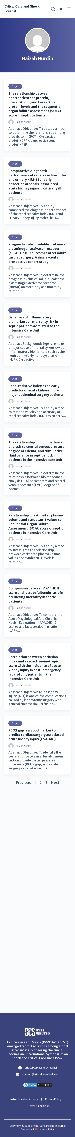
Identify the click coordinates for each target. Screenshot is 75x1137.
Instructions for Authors (24, 1099)
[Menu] (69, 9)
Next (55, 782)
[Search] (53, 9)
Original (15, 86)
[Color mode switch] (61, 9)
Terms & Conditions (39, 1105)
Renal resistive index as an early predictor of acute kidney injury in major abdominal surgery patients (35, 390)
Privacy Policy (53, 1099)
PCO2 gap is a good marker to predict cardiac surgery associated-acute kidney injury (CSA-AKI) (37, 734)
